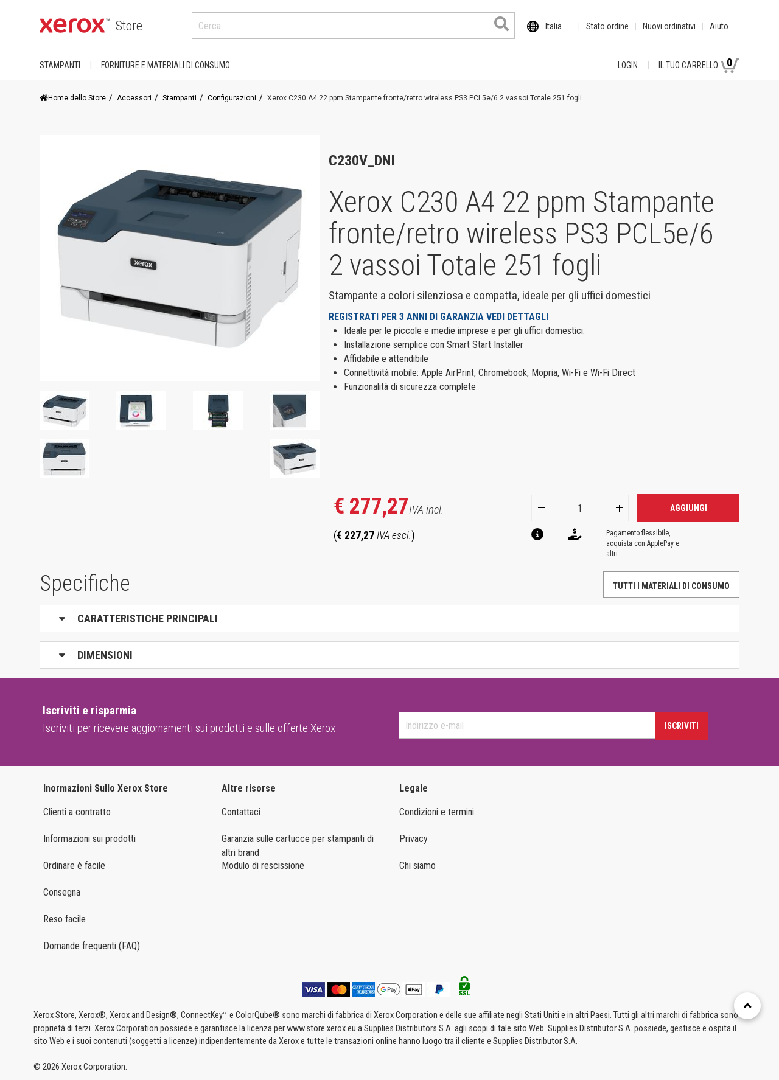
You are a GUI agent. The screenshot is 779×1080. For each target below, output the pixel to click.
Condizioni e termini (436, 812)
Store (129, 25)
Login (628, 65)
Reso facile (64, 919)
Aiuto (719, 26)
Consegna (61, 892)
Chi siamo (417, 865)
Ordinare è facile (74, 865)
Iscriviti (682, 726)
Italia (553, 26)
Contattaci (241, 812)
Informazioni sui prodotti (89, 839)
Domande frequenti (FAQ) (91, 946)
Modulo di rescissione (263, 865)
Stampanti (60, 65)
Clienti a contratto (77, 812)
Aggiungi (688, 508)
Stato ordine (607, 26)
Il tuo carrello (698, 64)
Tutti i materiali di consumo (671, 586)
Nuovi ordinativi (669, 26)
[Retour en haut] (747, 1005)
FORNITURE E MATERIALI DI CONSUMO (165, 65)
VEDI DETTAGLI (517, 316)
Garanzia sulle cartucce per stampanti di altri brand (298, 846)
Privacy (413, 839)
